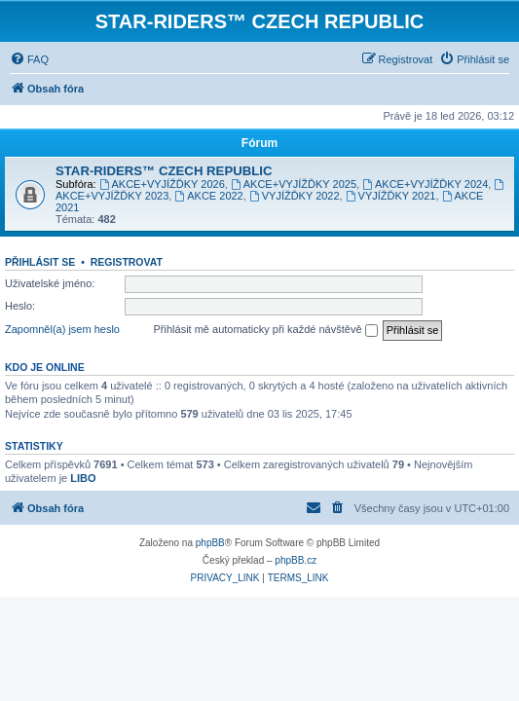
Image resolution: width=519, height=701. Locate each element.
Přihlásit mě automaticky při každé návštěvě (266, 330)
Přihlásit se (40, 262)
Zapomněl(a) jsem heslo (62, 329)
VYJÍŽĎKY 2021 (391, 196)
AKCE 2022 (208, 196)
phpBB (210, 542)
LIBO (82, 478)
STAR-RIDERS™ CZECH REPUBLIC (164, 171)
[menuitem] (29, 59)
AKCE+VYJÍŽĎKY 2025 (293, 184)
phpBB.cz (295, 560)
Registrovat (127, 262)
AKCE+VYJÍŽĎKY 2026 (162, 184)
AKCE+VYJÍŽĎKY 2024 (425, 184)
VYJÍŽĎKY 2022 (294, 196)
